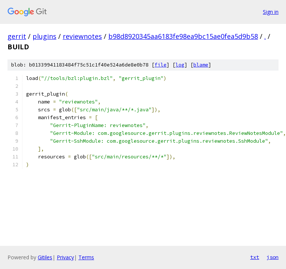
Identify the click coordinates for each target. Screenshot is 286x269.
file (161, 65)
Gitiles (45, 257)
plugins (44, 36)
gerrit (16, 36)
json (273, 257)
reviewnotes (82, 36)
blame (200, 65)
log (179, 65)
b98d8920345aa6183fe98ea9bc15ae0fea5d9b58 (183, 36)
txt (254, 257)
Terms (86, 257)
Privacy (65, 257)
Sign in (271, 11)
